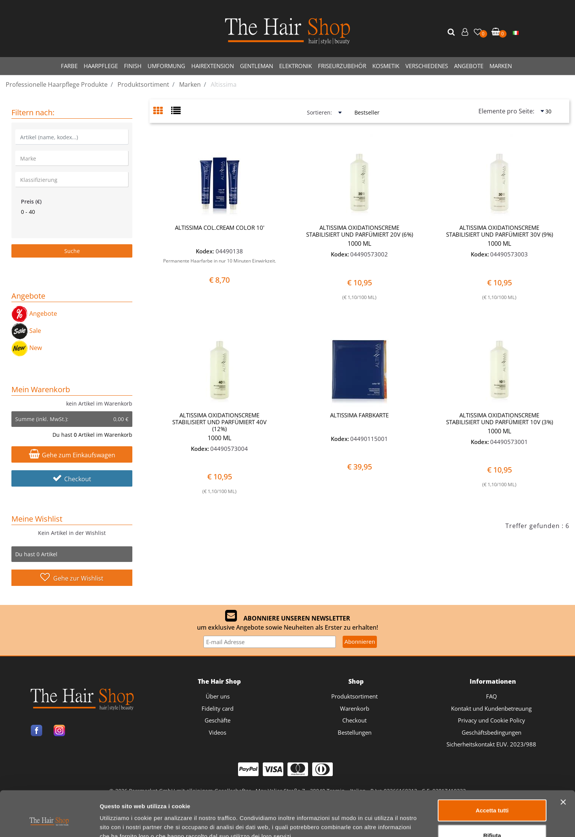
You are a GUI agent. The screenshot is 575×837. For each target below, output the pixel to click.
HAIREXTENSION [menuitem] (212, 66)
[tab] (162, 111)
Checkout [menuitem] (354, 720)
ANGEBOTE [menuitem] (468, 66)
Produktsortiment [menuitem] (354, 696)
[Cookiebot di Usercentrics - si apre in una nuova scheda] (49, 822)
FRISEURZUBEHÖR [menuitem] (342, 66)
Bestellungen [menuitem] (355, 732)
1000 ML (359, 243)
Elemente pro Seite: (506, 111)
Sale (26, 330)
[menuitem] (516, 32)
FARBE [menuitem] (69, 66)
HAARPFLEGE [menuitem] (101, 66)
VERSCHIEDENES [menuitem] (426, 66)
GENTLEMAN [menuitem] (256, 66)
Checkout (71, 479)
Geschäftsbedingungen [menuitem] (491, 732)
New (26, 348)
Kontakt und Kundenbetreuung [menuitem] (491, 708)
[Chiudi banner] (563, 763)
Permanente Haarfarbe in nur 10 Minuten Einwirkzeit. (219, 261)
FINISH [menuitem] (132, 66)
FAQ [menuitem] (491, 696)
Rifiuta (492, 796)
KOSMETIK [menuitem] (385, 66)
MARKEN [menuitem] (500, 66)
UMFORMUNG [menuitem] (166, 66)
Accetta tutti (492, 771)
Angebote (34, 313)
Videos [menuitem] (217, 732)
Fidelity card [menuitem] (217, 708)
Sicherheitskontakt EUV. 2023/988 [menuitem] (491, 744)
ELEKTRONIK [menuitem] (295, 66)
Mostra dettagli (400, 822)
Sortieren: (319, 112)
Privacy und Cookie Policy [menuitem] (491, 720)
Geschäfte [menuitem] (217, 720)
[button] (452, 32)
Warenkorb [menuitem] (354, 708)
